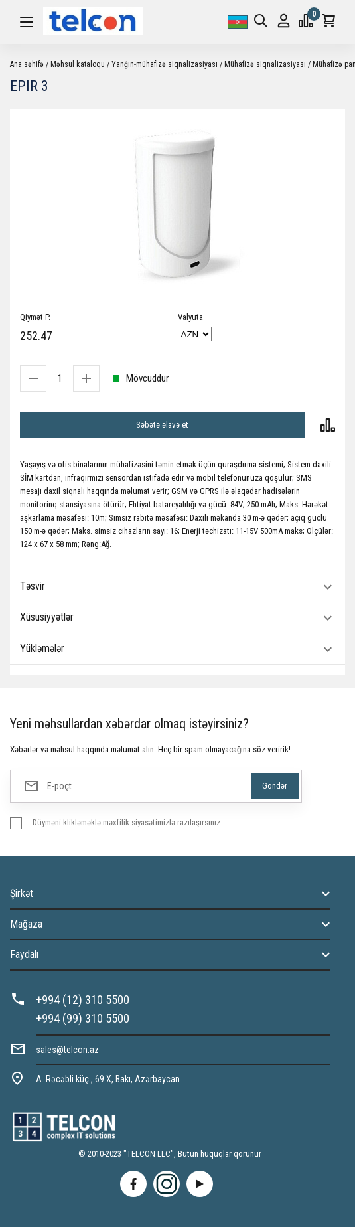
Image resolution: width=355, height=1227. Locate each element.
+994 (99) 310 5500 (82, 1018)
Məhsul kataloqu (77, 64)
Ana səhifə (27, 64)
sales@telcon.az (67, 1049)
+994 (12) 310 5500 (82, 1000)
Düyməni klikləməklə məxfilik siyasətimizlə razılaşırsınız (126, 822)
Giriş (283, 21)
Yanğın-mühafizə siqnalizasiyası (164, 64)
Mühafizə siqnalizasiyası (265, 64)
